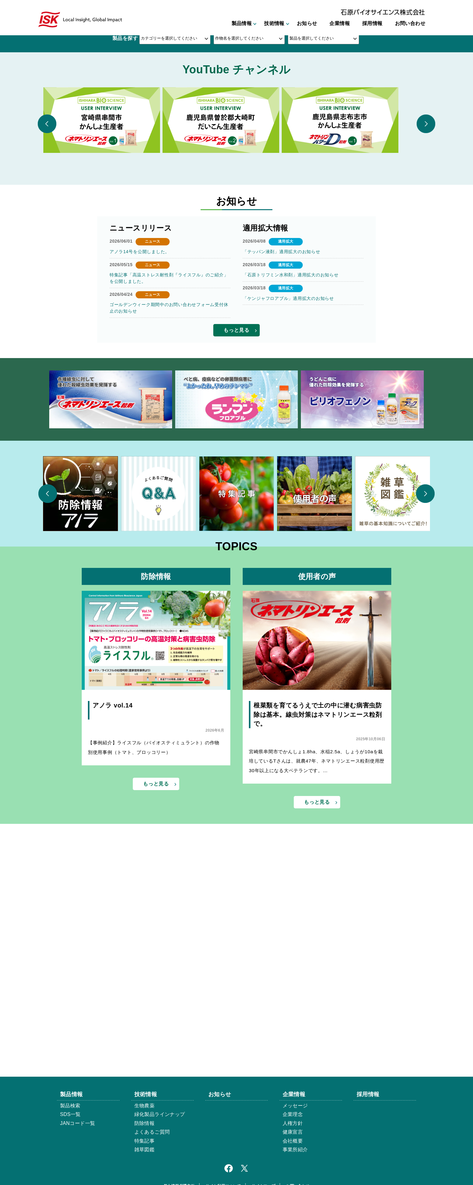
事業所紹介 (295, 1149)
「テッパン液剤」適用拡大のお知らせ (281, 460)
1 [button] (226, 227)
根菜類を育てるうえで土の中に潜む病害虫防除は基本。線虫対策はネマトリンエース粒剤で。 (317, 924)
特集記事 (144, 1141)
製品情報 (242, 24)
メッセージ (295, 1105)
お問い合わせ (410, 24)
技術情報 (274, 24)
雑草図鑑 (144, 1149)
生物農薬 (144, 1105)
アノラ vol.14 (112, 915)
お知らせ (307, 24)
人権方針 (293, 1123)
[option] (236, 129)
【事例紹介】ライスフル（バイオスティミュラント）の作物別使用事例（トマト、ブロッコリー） (154, 958)
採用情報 (372, 24)
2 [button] (236, 227)
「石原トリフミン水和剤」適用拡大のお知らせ (289, 484)
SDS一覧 (70, 1114)
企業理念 (293, 1114)
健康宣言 (293, 1132)
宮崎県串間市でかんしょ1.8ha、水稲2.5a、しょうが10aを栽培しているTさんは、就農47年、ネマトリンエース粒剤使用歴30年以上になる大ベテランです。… (317, 971)
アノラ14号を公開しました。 (139, 460)
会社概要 (293, 1141)
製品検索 (70, 1105)
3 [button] (246, 227)
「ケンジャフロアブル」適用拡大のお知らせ (287, 507)
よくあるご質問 (152, 1132)
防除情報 (144, 1123)
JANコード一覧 (77, 1123)
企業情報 (339, 24)
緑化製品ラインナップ (159, 1114)
